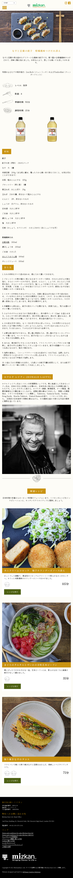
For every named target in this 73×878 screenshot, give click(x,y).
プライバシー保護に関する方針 (12, 839)
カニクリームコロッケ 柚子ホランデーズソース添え (34, 570)
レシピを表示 (12, 592)
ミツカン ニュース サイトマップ (12, 845)
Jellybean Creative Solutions (31, 872)
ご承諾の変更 (6, 847)
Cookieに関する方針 (8, 841)
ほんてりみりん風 (9, 256)
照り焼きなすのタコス (17, 759)
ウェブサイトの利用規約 (10, 837)
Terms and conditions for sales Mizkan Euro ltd (17, 833)
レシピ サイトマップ (8, 843)
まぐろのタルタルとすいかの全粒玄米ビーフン (30, 664)
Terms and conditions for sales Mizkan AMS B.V (18, 835)
